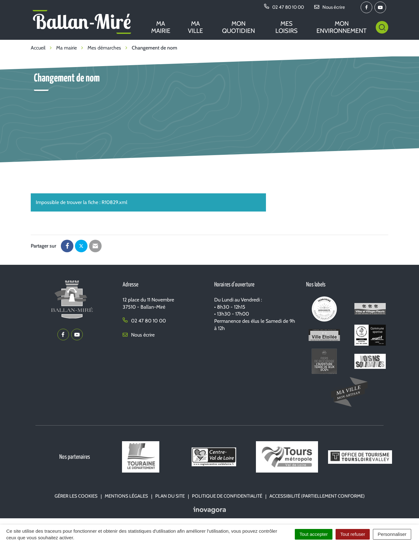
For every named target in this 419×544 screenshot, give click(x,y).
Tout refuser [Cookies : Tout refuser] (352, 534)
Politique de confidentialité (227, 496)
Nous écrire (139, 335)
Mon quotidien (238, 27)
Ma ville (195, 27)
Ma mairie (160, 27)
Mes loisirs (286, 27)
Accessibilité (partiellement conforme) (317, 496)
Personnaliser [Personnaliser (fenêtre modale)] (392, 534)
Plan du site (170, 496)
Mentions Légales (126, 496)
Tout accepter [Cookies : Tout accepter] (314, 534)
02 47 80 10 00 (144, 321)
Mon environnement (341, 27)
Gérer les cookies (76, 496)
